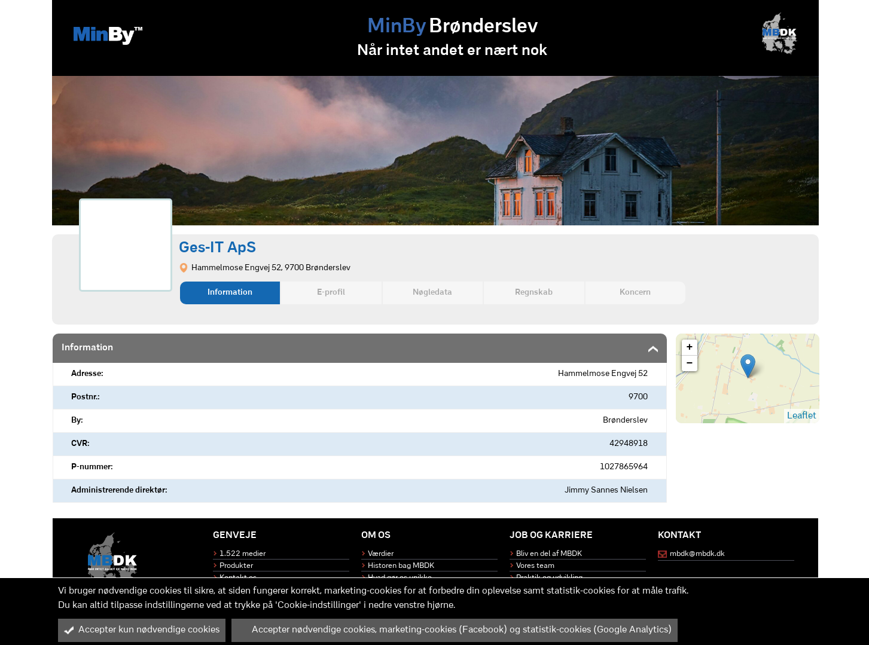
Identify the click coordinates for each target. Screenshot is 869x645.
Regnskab (534, 292)
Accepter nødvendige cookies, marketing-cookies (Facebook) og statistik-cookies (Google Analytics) (454, 630)
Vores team (535, 566)
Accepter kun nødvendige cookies (141, 630)
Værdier (381, 554)
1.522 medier (242, 554)
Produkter (236, 566)
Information (230, 292)
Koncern (635, 292)
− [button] (690, 363)
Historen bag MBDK (401, 566)
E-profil (331, 292)
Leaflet (801, 416)
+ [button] (690, 347)
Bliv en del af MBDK (549, 554)
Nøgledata (432, 292)
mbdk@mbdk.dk (697, 554)
